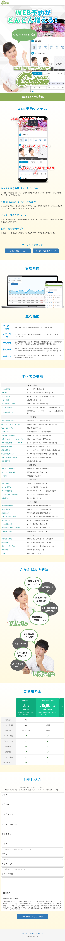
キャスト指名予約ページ (45, 251)
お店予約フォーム (17, 251)
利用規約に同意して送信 (32, 916)
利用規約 (24, 933)
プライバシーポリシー (36, 933)
